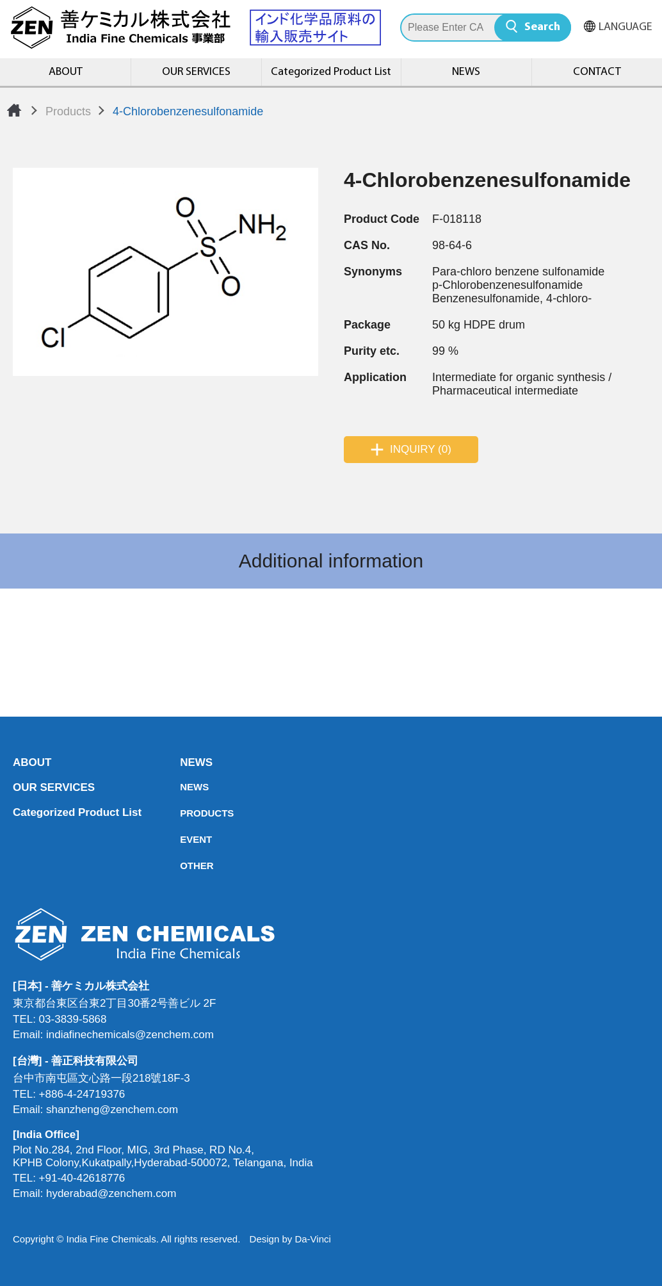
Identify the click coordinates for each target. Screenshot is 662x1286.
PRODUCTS (184, 813)
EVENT (184, 839)
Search (542, 27)
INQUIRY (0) (420, 449)
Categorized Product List (331, 72)
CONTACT (597, 72)
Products (68, 111)
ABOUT (66, 72)
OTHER (184, 865)
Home (14, 110)
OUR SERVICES (196, 72)
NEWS (466, 72)
